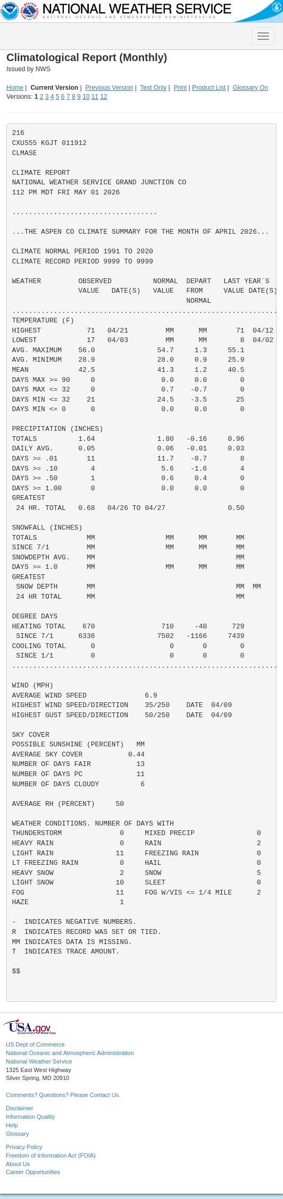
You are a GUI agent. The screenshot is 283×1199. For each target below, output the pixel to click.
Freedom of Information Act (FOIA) (51, 1155)
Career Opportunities (33, 1172)
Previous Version (109, 87)
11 (94, 96)
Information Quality (30, 1116)
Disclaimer (19, 1108)
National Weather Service (39, 1061)
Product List (209, 87)
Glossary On (250, 87)
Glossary (17, 1133)
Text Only (153, 87)
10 (85, 96)
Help (12, 1125)
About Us (18, 1164)
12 (103, 96)
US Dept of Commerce (35, 1044)
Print (180, 87)
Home (14, 87)
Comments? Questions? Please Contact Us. (63, 1095)
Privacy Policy (24, 1147)
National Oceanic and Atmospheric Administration (70, 1053)
